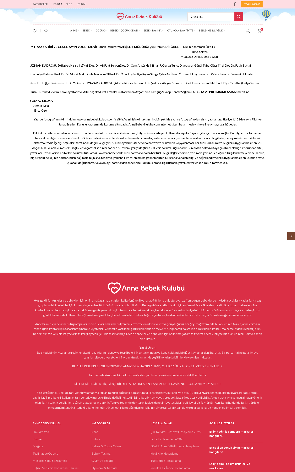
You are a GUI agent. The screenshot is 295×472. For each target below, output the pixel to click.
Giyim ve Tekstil (102, 460)
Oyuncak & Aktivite (104, 468)
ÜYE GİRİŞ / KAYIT (251, 4)
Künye (37, 439)
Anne (94, 432)
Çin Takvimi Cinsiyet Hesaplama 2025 (175, 432)
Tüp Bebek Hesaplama (165, 460)
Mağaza (38, 446)
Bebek (95, 439)
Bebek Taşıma (101, 453)
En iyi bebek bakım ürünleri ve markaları (229, 466)
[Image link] (147, 287)
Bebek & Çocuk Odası (106, 446)
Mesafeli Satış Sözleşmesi (50, 460)
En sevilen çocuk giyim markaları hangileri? (231, 449)
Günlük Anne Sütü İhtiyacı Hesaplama (174, 446)
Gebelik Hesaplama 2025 (167, 439)
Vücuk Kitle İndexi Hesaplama (170, 468)
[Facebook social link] (234, 4)
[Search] (215, 16)
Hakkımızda (41, 432)
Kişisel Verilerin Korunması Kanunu (56, 468)
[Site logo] (140, 16)
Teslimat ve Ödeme (45, 453)
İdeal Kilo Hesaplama (164, 453)
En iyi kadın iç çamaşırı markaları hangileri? (231, 433)
